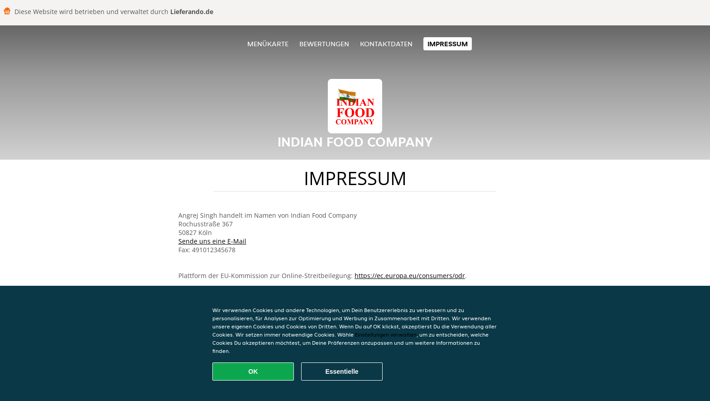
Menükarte (267, 44)
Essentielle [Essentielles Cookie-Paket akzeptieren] (341, 371)
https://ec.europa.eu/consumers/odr (410, 275)
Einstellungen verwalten (386, 334)
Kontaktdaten (386, 44)
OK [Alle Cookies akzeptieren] (253, 371)
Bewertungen (324, 44)
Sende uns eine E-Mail (212, 241)
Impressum (447, 44)
